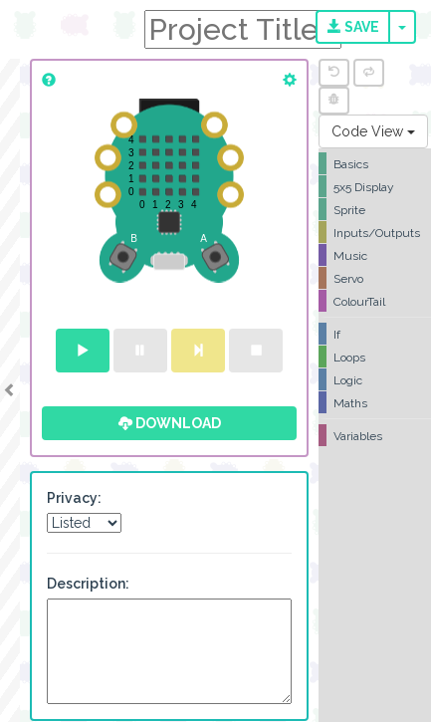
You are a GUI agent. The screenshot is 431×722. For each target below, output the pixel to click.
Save (353, 27)
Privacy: (74, 498)
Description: (88, 584)
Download (169, 423)
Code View (373, 131)
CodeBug (71, 27)
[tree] (375, 299)
